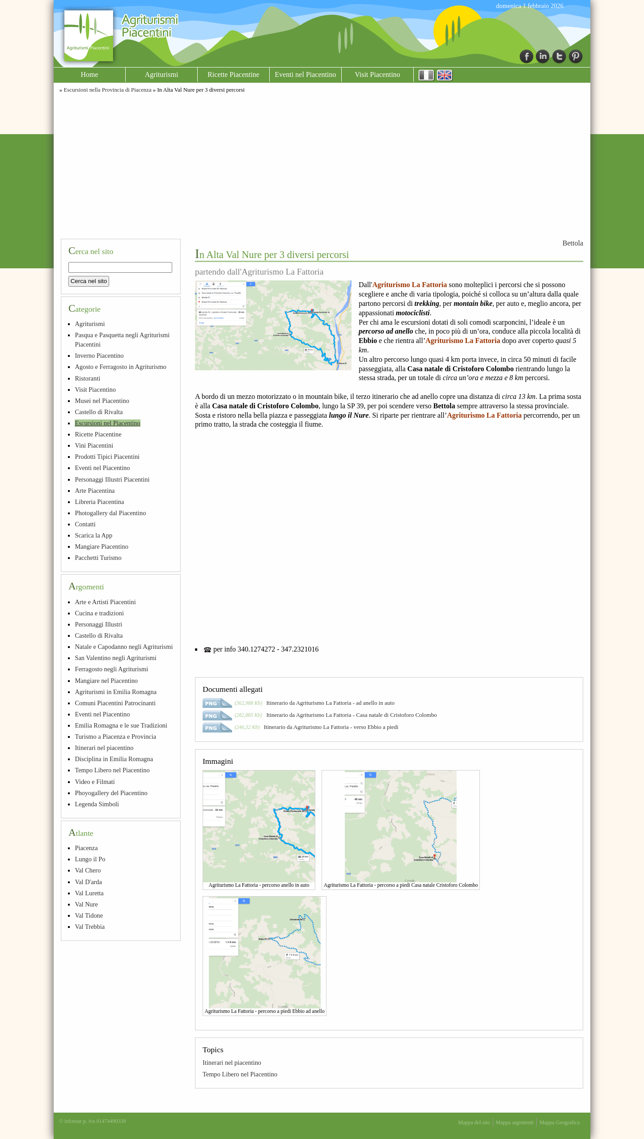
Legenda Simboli (97, 804)
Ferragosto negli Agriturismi (111, 669)
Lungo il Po (90, 859)
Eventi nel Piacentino (305, 74)
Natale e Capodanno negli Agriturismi (124, 646)
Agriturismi (161, 74)
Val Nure (86, 904)
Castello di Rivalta (99, 411)
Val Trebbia (90, 926)
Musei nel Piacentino (102, 400)
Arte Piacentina (94, 490)
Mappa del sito (474, 1122)
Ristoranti (87, 378)
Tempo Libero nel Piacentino (240, 1074)
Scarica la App (93, 535)
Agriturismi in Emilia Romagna (116, 691)
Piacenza (86, 847)
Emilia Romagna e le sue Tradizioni (121, 725)
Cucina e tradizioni (99, 613)
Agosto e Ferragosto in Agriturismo (120, 366)
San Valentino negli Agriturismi (115, 657)
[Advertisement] (322, 164)
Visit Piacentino (377, 74)
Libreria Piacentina (99, 501)
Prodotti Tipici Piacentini (107, 456)
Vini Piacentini (94, 445)
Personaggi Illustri (98, 624)
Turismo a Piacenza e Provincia (115, 736)
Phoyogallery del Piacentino (111, 792)
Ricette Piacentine (233, 74)
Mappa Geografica (559, 1122)
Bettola (573, 243)
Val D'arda (88, 881)
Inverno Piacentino (99, 355)
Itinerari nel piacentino (232, 1062)
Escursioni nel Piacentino (107, 423)
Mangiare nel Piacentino (106, 680)
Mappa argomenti (515, 1122)
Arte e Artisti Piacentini (105, 601)
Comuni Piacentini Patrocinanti (115, 703)
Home (89, 74)
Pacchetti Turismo (98, 557)
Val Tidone (89, 915)
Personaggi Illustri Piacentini (112, 479)
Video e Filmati (94, 781)
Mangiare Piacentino (101, 546)
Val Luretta (89, 893)
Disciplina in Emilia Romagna (114, 758)
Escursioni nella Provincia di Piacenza (107, 90)
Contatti (85, 524)
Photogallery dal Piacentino (110, 513)
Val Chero (88, 870)
